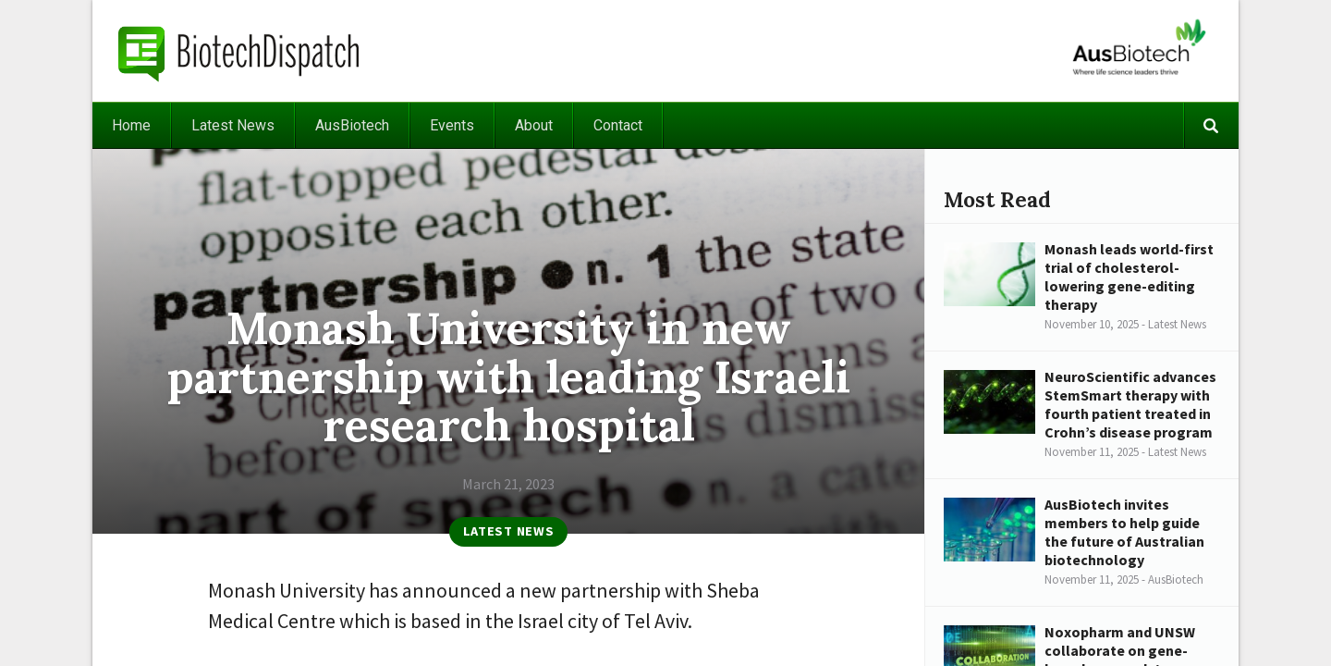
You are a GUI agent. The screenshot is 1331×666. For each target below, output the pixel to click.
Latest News (233, 125)
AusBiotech (352, 125)
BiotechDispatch (239, 51)
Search (1211, 125)
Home (131, 125)
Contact (617, 125)
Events (452, 125)
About (534, 125)
